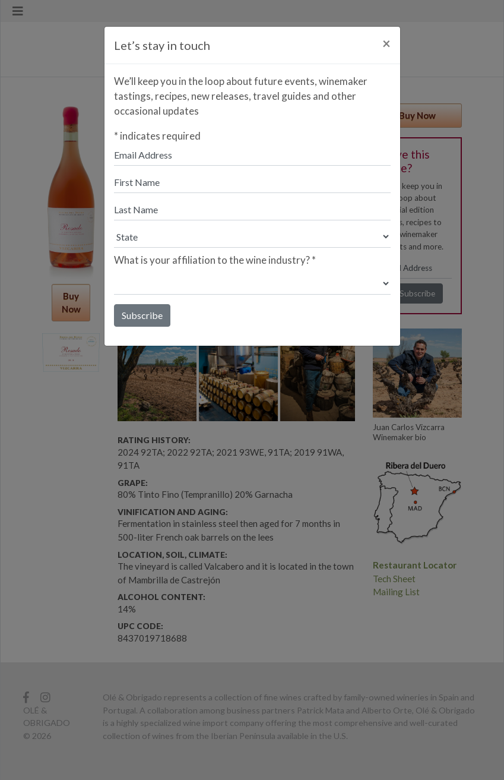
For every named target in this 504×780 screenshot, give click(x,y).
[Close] (386, 43)
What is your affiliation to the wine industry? (215, 260)
